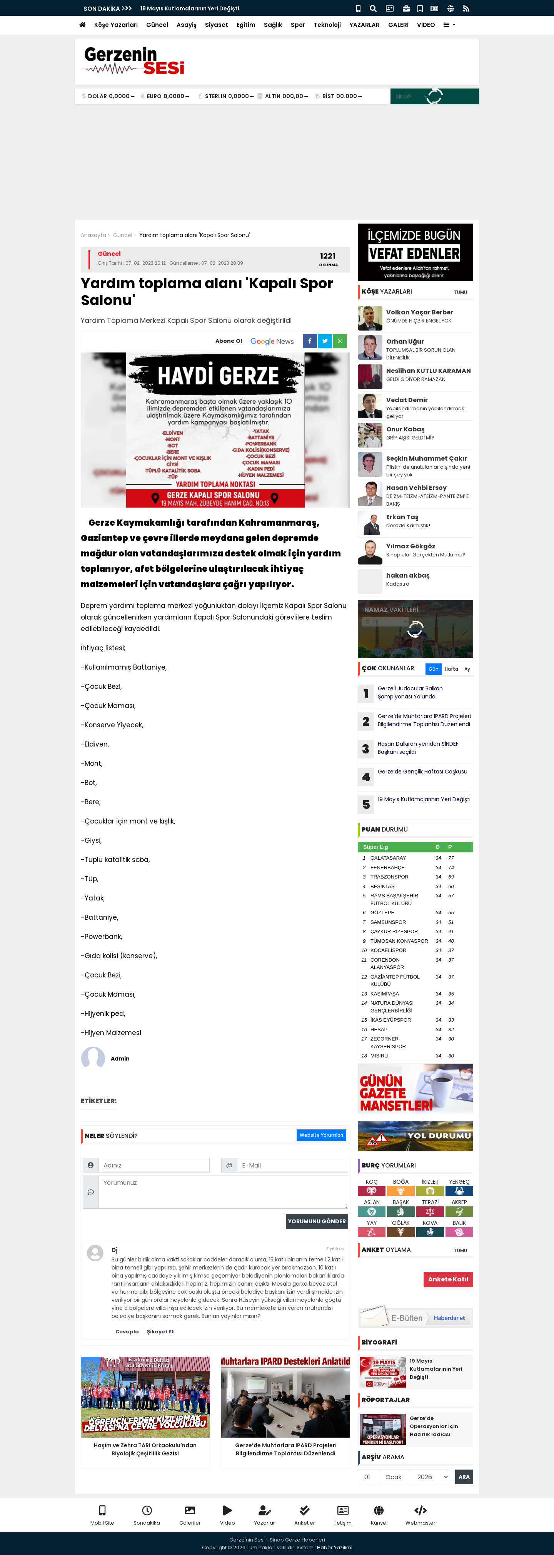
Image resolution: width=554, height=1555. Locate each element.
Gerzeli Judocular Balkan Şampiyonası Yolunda (400, 694)
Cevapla (127, 1331)
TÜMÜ (460, 292)
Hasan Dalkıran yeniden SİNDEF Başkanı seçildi (408, 749)
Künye (378, 1516)
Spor (298, 25)
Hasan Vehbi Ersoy (416, 487)
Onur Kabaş (405, 429)
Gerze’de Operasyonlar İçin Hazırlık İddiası (434, 1426)
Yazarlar (264, 1516)
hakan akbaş (408, 575)
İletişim (343, 1516)
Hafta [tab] (451, 669)
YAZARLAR (364, 25)
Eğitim (246, 25)
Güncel (157, 25)
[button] (449, 25)
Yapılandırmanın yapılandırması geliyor (426, 412)
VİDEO (426, 25)
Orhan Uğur (405, 341)
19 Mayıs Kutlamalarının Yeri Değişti (189, 8)
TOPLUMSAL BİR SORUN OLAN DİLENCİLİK (421, 353)
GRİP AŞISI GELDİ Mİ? (410, 437)
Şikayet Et (160, 1331)
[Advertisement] (277, 162)
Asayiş (187, 25)
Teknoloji (327, 25)
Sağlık (273, 25)
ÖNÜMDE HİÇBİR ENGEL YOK (419, 320)
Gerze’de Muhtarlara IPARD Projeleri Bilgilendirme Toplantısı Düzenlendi (414, 721)
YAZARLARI (387, 291)
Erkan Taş (402, 517)
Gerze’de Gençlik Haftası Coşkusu (412, 777)
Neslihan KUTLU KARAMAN (428, 370)
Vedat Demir (407, 400)
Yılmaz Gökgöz (411, 546)
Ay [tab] (467, 669)
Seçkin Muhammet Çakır (426, 458)
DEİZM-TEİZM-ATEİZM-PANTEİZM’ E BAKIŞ (427, 500)
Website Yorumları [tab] (321, 1135)
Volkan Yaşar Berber (419, 312)
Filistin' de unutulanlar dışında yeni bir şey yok (428, 470)
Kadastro (397, 584)
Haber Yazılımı (334, 1547)
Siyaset (216, 25)
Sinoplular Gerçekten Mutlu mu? (426, 554)
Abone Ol (259, 341)
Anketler (304, 1516)
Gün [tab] (434, 669)
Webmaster (420, 1516)
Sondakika (146, 1516)
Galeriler (190, 1516)
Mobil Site (102, 1516)
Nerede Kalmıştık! (408, 525)
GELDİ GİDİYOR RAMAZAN (416, 379)
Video (227, 1516)
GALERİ (398, 25)
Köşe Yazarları (116, 25)
